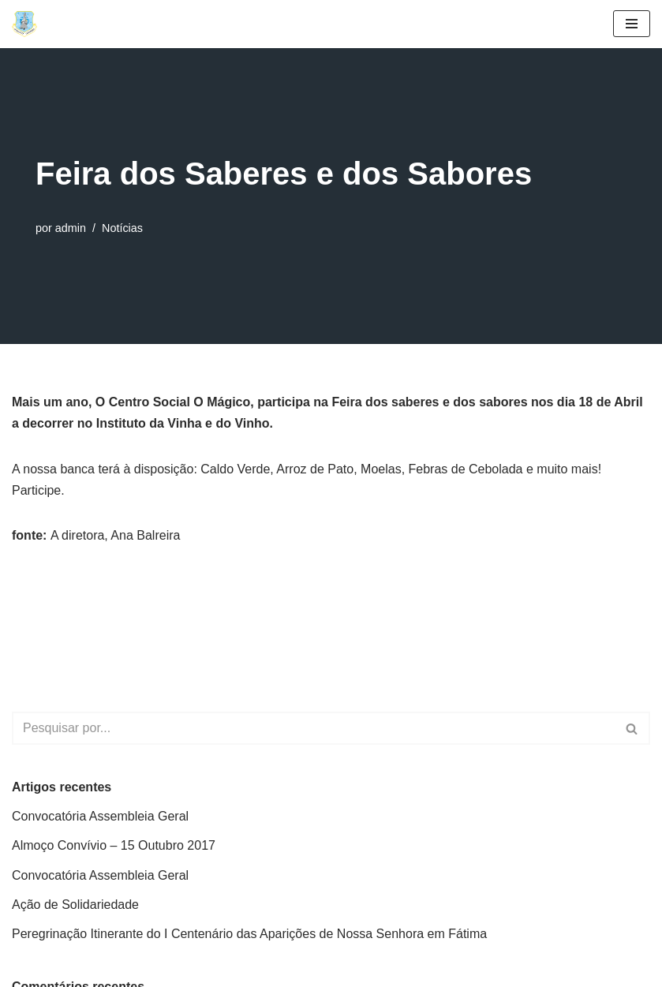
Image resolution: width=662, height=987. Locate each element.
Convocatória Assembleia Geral (100, 816)
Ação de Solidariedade (75, 904)
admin (70, 228)
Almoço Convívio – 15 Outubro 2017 (113, 845)
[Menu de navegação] (631, 23)
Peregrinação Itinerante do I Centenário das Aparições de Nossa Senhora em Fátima (249, 933)
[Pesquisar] (313, 728)
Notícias (122, 228)
